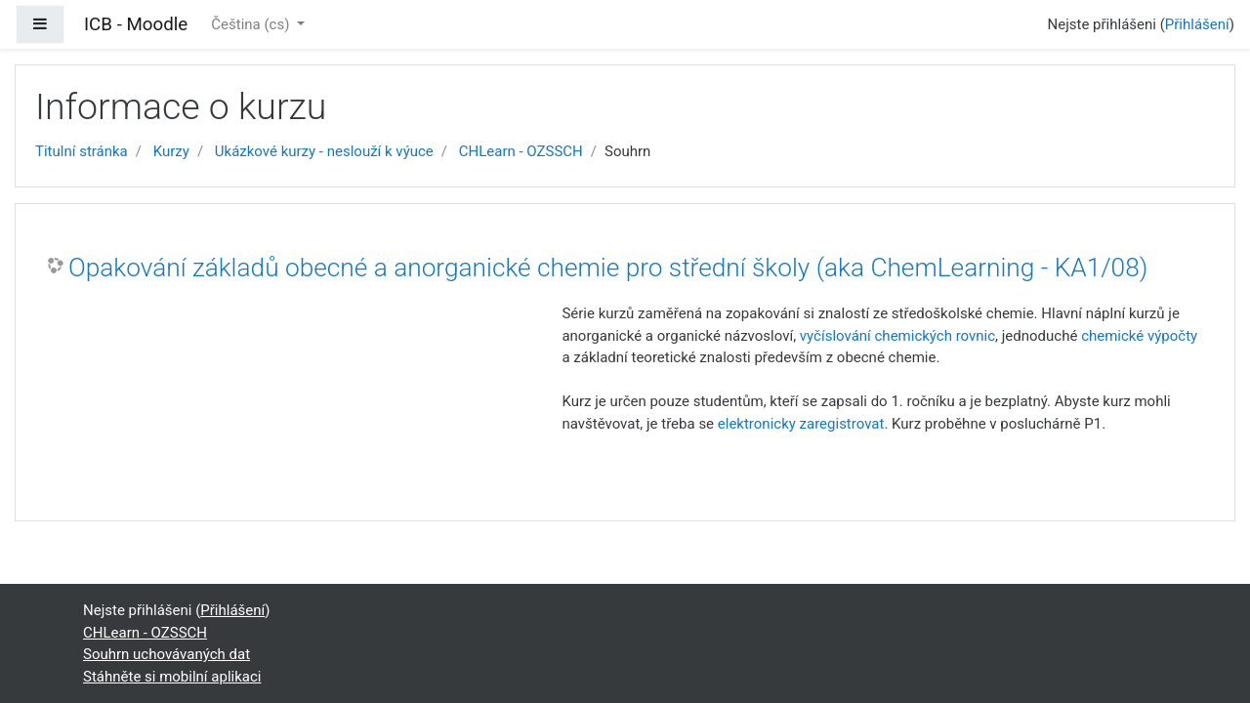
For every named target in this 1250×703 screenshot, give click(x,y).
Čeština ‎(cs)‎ (252, 24)
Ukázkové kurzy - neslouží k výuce (324, 151)
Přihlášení (1197, 24)
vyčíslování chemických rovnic (897, 336)
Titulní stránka (81, 151)
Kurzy (171, 151)
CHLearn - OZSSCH (521, 151)
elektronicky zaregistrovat (801, 424)
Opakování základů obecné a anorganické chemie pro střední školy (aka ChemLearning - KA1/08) (607, 267)
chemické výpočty (1139, 336)
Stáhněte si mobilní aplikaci (172, 676)
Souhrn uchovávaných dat (166, 654)
